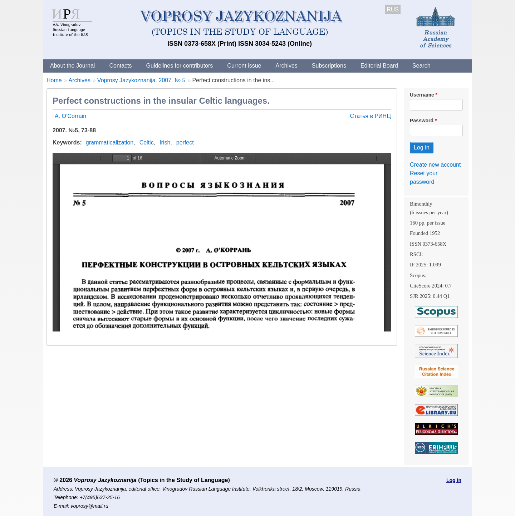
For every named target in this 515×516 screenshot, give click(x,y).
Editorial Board (379, 66)
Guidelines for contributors (179, 66)
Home (54, 80)
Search (421, 66)
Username (422, 95)
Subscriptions (329, 66)
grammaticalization (109, 142)
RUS (393, 9)
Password (421, 120)
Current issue (244, 66)
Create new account (435, 165)
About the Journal (72, 66)
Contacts (120, 66)
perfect (185, 142)
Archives (286, 66)
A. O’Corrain (70, 116)
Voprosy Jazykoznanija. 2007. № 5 (141, 80)
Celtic (146, 142)
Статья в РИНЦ (370, 116)
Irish (165, 142)
